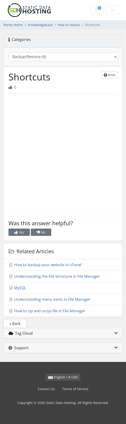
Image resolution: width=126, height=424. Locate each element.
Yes (19, 232)
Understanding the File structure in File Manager (54, 276)
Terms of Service (75, 389)
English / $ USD (63, 377)
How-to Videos (69, 25)
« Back (14, 323)
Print (109, 75)
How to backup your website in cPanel (44, 264)
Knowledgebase (40, 25)
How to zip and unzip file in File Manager (46, 310)
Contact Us (46, 389)
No (41, 232)
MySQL (17, 287)
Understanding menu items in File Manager (49, 299)
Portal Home (13, 25)
